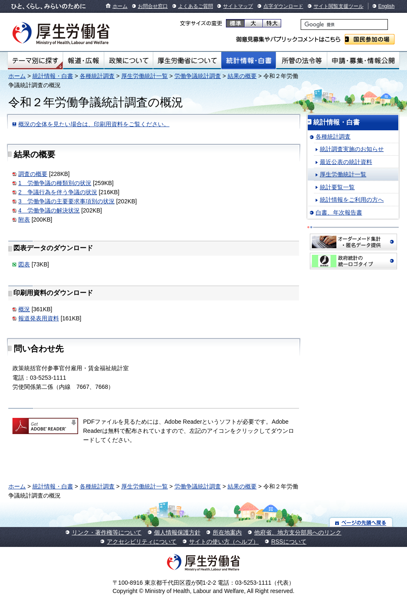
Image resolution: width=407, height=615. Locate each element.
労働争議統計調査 (197, 76)
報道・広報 (83, 60)
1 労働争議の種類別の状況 (54, 183)
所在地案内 (227, 532)
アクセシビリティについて (142, 541)
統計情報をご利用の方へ (352, 199)
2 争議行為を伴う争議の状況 (57, 192)
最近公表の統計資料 (346, 162)
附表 (24, 219)
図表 (24, 264)
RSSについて (288, 541)
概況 (24, 309)
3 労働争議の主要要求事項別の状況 (66, 201)
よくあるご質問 (195, 6)
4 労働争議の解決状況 (49, 210)
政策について (128, 60)
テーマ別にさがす (35, 60)
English (386, 6)
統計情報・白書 (248, 60)
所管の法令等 (301, 60)
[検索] (344, 24)
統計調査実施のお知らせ (352, 149)
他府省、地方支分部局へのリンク (297, 532)
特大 (272, 23)
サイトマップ (238, 6)
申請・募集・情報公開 (363, 60)
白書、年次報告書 (339, 212)
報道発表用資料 (38, 318)
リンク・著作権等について (107, 532)
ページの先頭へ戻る (361, 522)
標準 (235, 23)
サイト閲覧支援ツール (338, 6)
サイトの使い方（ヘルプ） (224, 541)
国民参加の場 (370, 39)
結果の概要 (242, 76)
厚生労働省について (187, 60)
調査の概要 (32, 174)
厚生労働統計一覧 (144, 76)
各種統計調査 (97, 76)
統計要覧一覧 (337, 187)
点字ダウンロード (283, 6)
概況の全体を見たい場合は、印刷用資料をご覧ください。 (93, 124)
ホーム (120, 6)
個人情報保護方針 (177, 532)
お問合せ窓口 (153, 6)
